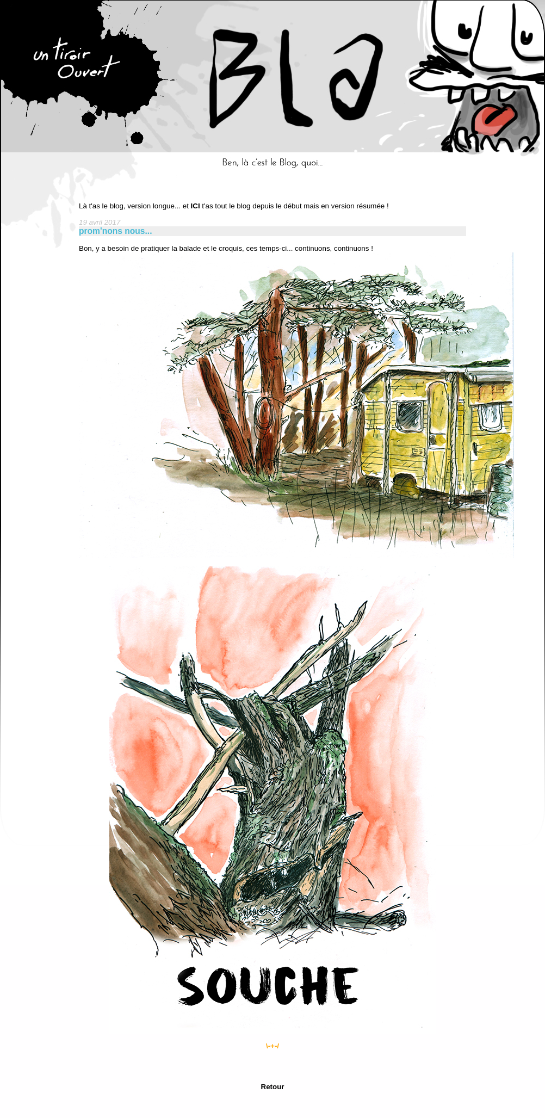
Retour (272, 1087)
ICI (195, 206)
